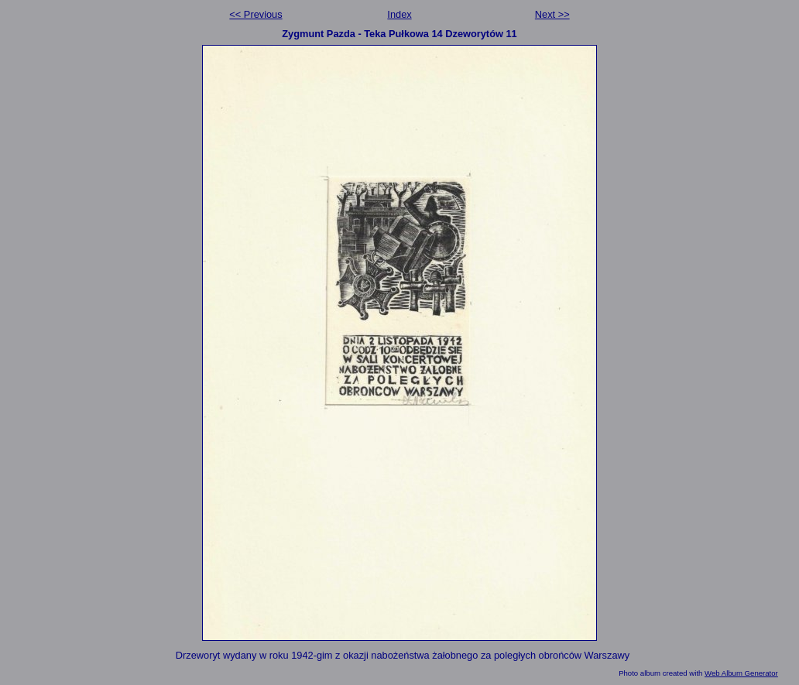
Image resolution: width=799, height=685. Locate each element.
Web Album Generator (741, 673)
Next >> (552, 14)
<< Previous (255, 14)
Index (399, 14)
